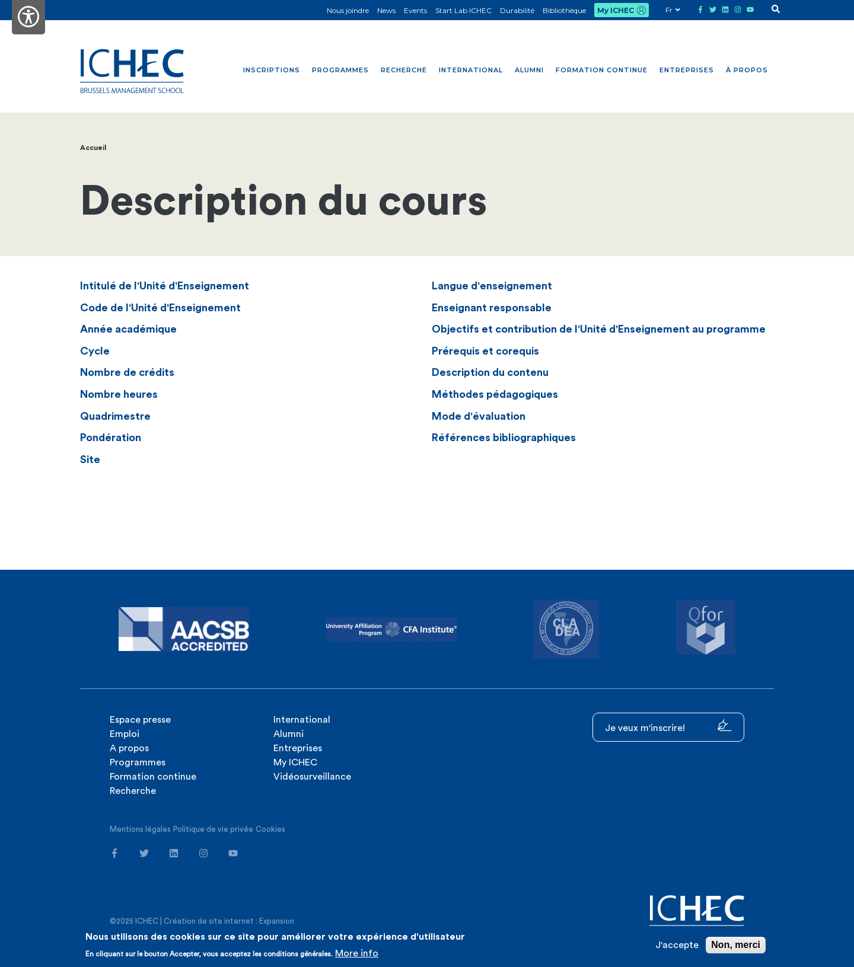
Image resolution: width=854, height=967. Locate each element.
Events (415, 10)
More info (356, 953)
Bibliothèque (564, 10)
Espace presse (140, 720)
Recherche (404, 70)
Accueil (93, 147)
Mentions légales (140, 829)
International (471, 70)
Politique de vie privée (213, 829)
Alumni (529, 70)
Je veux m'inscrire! (668, 726)
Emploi (124, 734)
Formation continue (602, 70)
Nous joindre (348, 10)
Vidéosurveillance (312, 776)
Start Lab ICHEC (463, 10)
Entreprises (686, 70)
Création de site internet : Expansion (229, 921)
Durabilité (517, 10)
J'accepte (677, 945)
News (386, 10)
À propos (747, 70)
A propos (129, 748)
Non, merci (735, 945)
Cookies (270, 829)
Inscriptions (271, 70)
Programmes (340, 70)
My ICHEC (615, 10)
